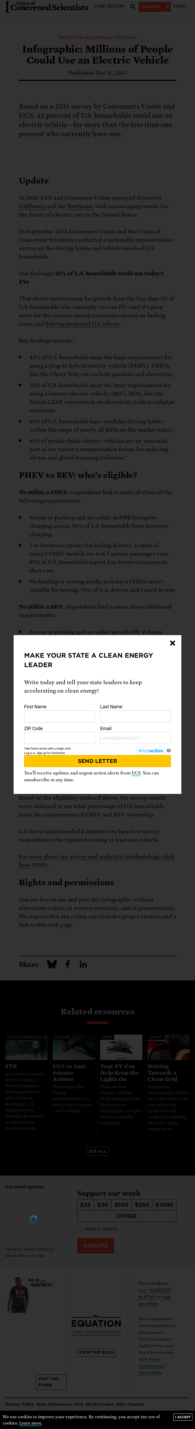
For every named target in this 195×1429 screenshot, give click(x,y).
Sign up (41, 753)
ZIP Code (59, 735)
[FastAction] (150, 751)
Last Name (135, 713)
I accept (183, 1417)
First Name (59, 713)
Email (135, 735)
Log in (28, 753)
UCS (136, 773)
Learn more (30, 1423)
